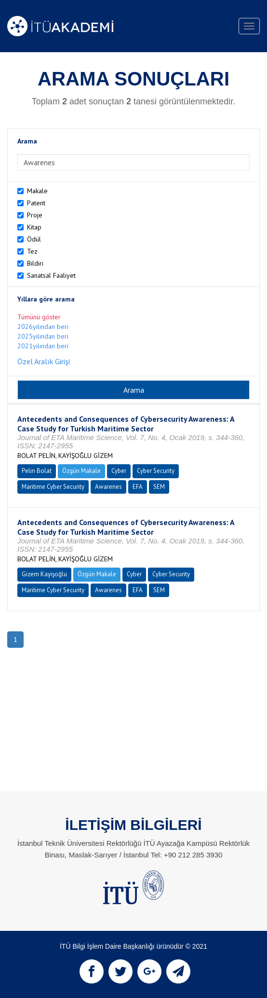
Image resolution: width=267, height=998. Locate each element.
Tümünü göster (39, 317)
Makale (37, 190)
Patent (36, 203)
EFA (138, 487)
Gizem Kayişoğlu (44, 574)
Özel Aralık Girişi (43, 361)
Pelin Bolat (37, 471)
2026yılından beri (42, 326)
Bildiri (35, 263)
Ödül (34, 239)
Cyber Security (155, 471)
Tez (32, 251)
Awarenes (108, 487)
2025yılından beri (42, 336)
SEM (159, 487)
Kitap (34, 227)
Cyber (118, 471)
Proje (34, 215)
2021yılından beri (42, 346)
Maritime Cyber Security (53, 487)
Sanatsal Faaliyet (51, 275)
